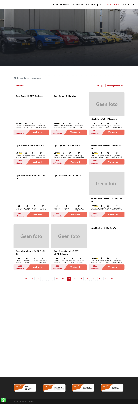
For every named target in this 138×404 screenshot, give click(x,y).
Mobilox (31, 401)
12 (44, 279)
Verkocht (37, 132)
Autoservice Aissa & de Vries (68, 5)
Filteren (19, 85)
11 (38, 279)
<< (26, 279)
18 (81, 279)
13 (50, 279)
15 (63, 279)
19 (87, 279)
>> (112, 279)
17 (75, 279)
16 (69, 279)
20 (93, 279)
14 (57, 279)
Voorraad (112, 5)
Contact (126, 5)
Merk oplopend (115, 86)
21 (100, 279)
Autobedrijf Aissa (95, 5)
